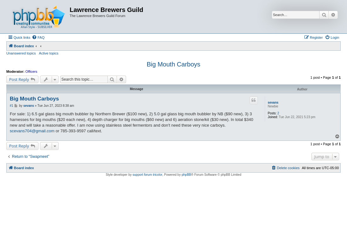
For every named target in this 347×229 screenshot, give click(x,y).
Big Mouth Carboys (173, 64)
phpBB (186, 174)
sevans (273, 102)
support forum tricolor (147, 174)
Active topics (49, 53)
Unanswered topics (21, 53)
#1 (11, 105)
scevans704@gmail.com (32, 131)
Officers (32, 71)
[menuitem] (38, 37)
